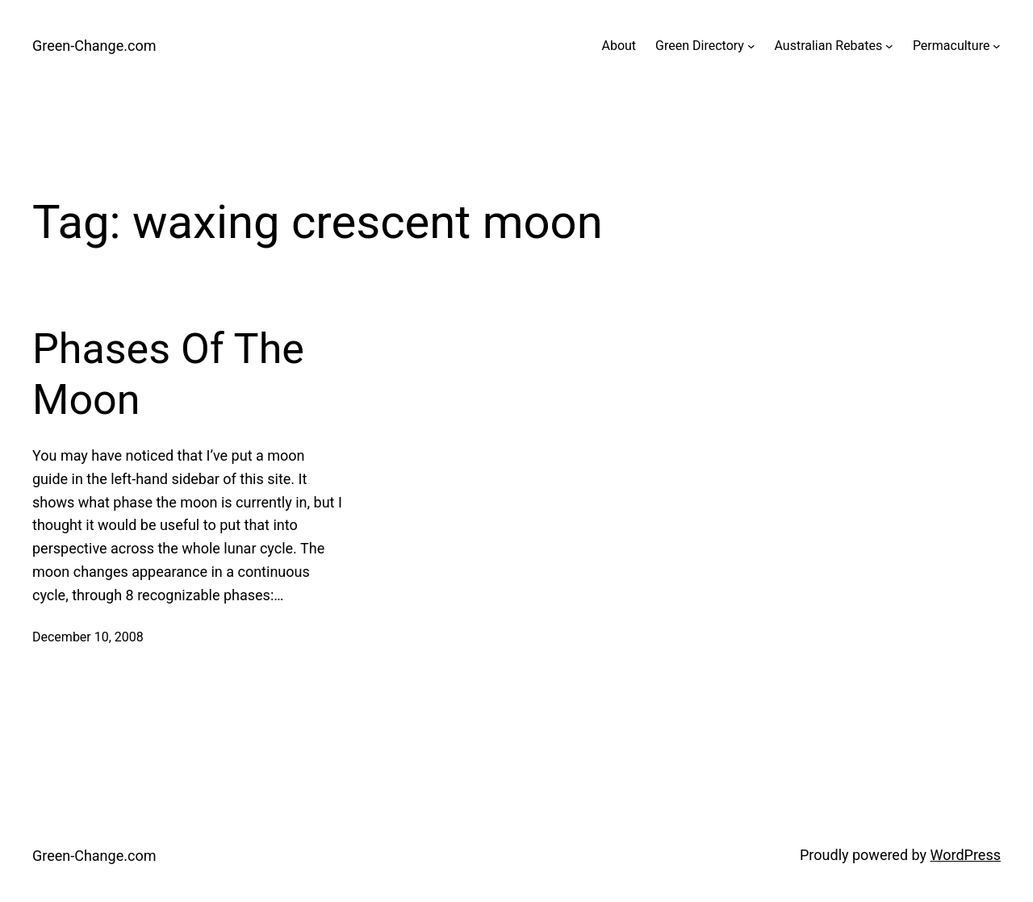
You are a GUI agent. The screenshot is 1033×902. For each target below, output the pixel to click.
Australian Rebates (829, 45)
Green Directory (699, 45)
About (618, 45)
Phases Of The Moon (168, 374)
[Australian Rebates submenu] (889, 46)
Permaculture (951, 45)
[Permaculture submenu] (997, 46)
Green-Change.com (94, 45)
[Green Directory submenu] (751, 46)
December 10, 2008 (88, 637)
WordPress (966, 854)
